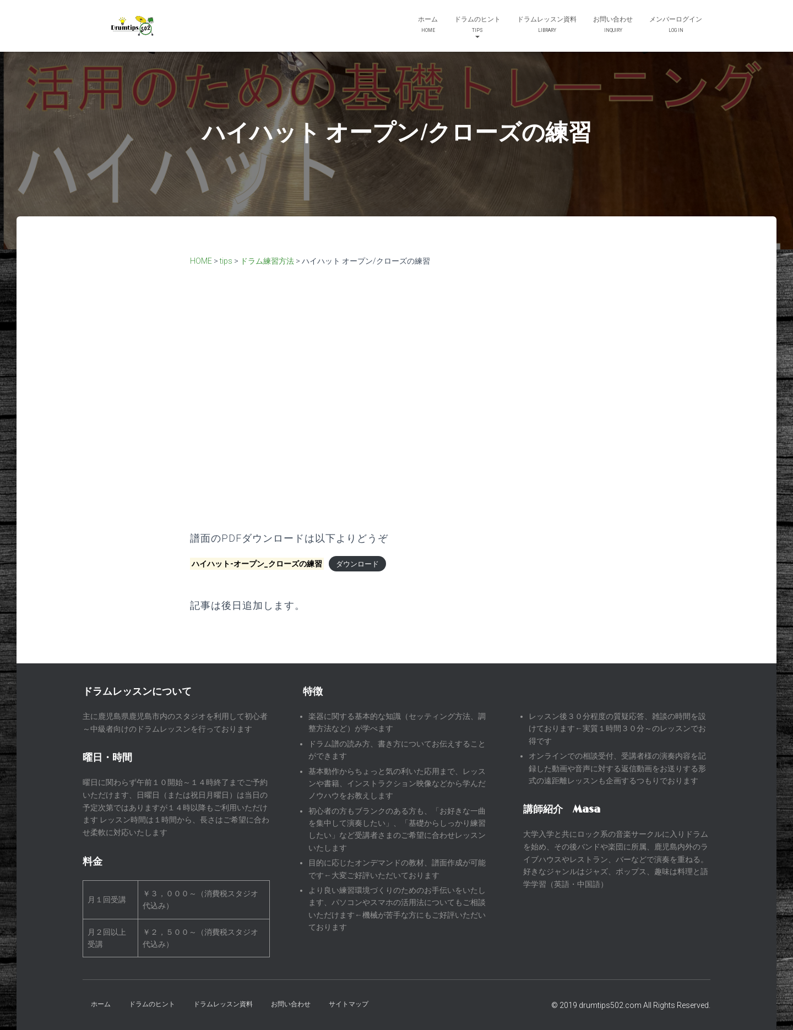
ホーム (428, 25)
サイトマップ (348, 1004)
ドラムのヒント (477, 26)
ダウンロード (357, 564)
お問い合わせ (613, 25)
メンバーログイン (675, 25)
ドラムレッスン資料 (547, 25)
